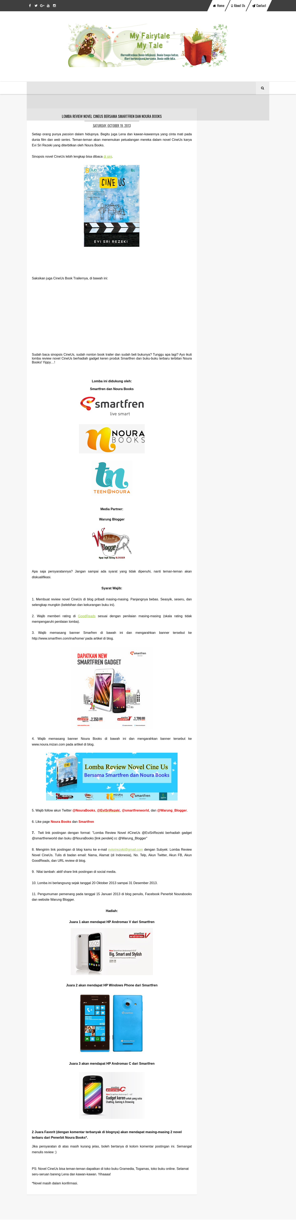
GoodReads (83, 617)
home (218, 5)
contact (259, 5)
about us (238, 5)
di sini (108, 158)
